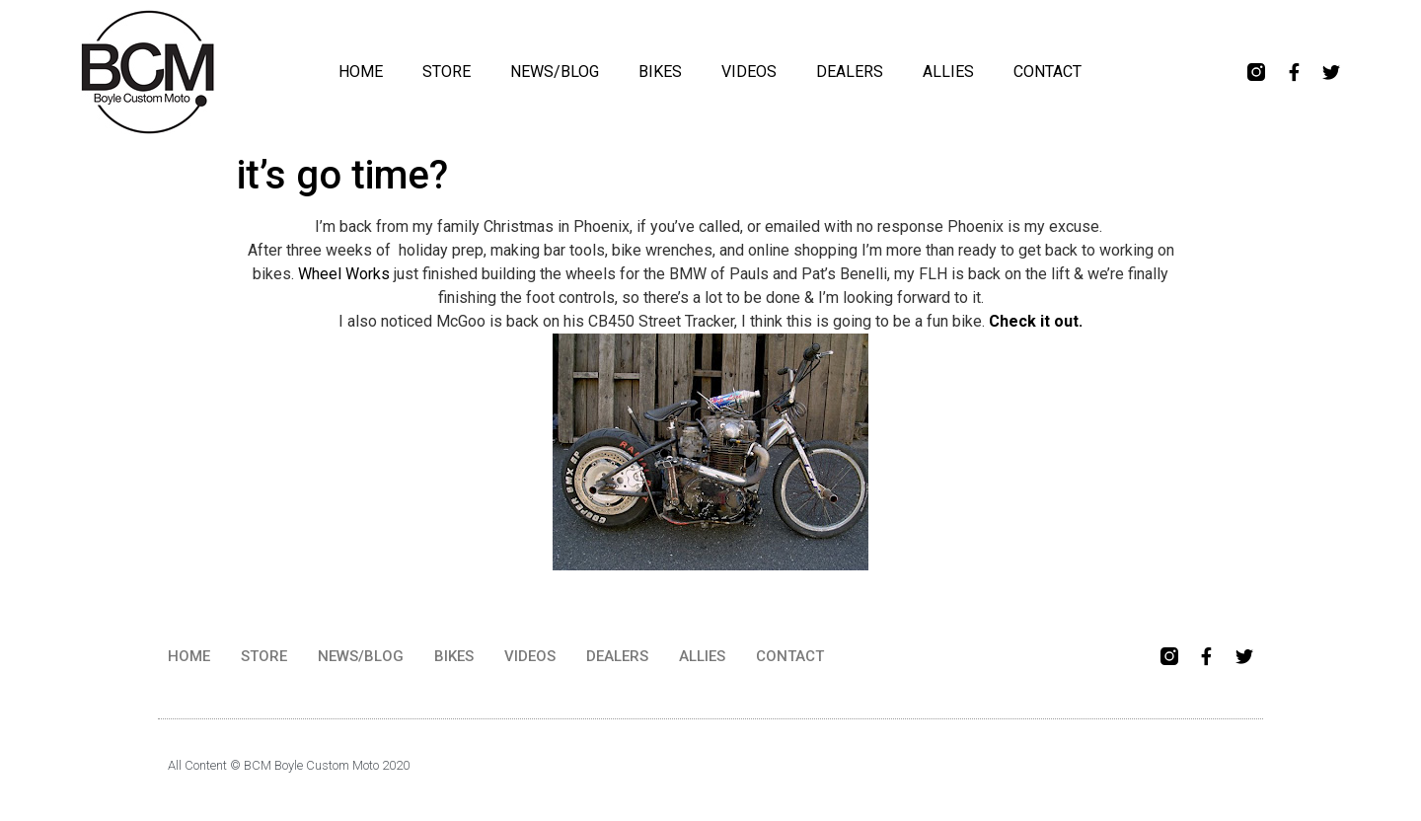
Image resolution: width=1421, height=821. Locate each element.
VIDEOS (749, 71)
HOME (360, 71)
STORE (446, 71)
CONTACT (1047, 71)
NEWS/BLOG (554, 71)
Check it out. (1036, 321)
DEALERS (849, 71)
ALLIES (948, 71)
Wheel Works (344, 273)
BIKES (660, 71)
